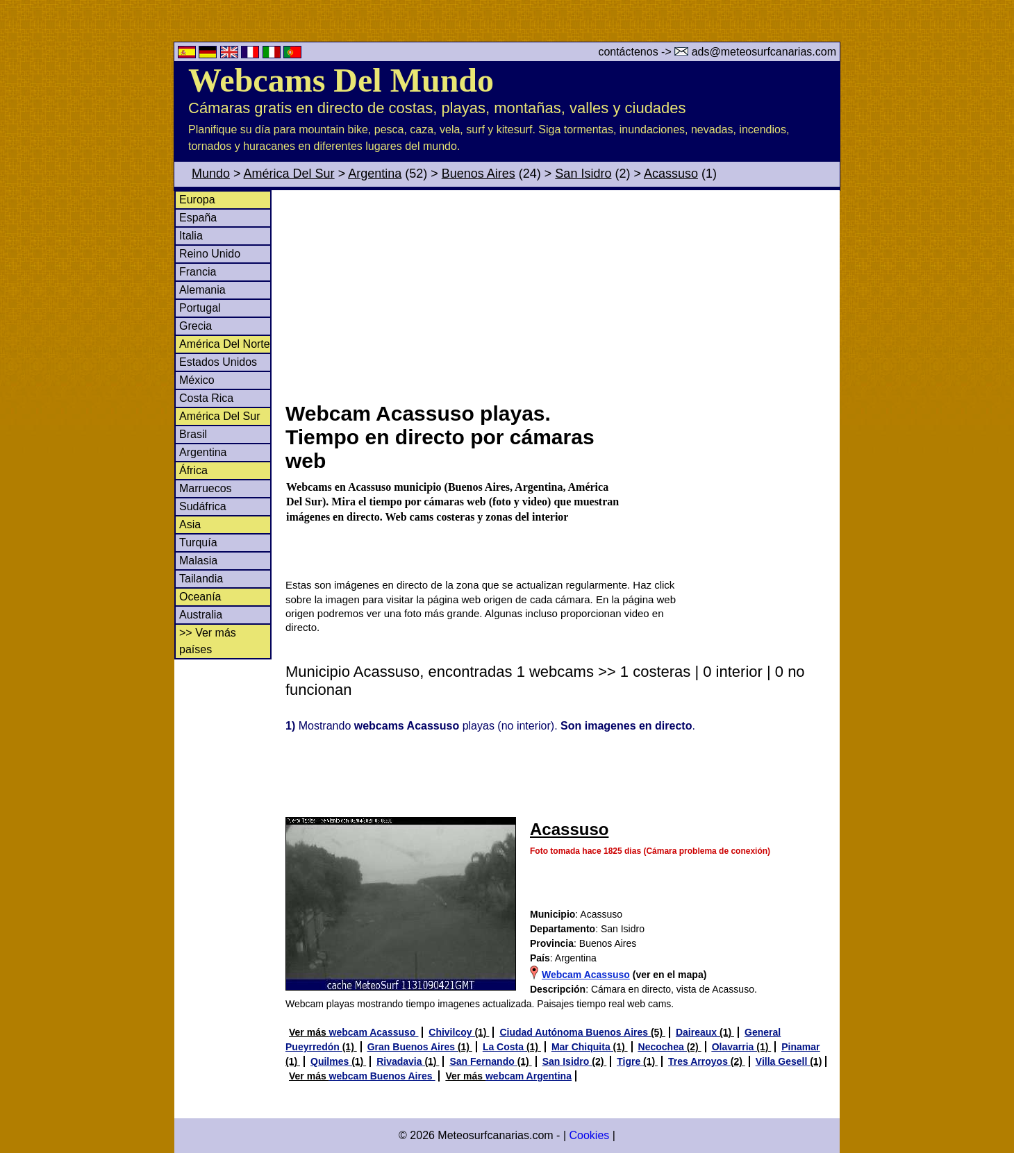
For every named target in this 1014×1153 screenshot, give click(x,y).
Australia (200, 615)
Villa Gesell (783, 1061)
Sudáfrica (202, 506)
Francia (197, 272)
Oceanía (200, 597)
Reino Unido (209, 254)
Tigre (630, 1061)
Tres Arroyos (699, 1061)
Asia (190, 524)
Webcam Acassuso (586, 974)
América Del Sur (289, 173)
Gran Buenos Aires (412, 1046)
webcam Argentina (528, 1076)
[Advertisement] (562, 294)
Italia (191, 236)
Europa (197, 199)
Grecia (195, 326)
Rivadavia (400, 1061)
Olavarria (734, 1046)
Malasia (198, 560)
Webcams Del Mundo (341, 80)
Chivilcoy (451, 1032)
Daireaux (698, 1032)
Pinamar (800, 1046)
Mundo (211, 173)
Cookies (589, 1135)
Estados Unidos (218, 362)
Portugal (200, 308)
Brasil (193, 434)
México (197, 380)
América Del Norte (224, 344)
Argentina (374, 173)
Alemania (202, 290)
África (193, 470)
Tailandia (201, 578)
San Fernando (483, 1061)
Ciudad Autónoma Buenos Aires (575, 1032)
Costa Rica (206, 398)
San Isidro (583, 173)
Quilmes (330, 1061)
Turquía (198, 542)
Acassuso (671, 173)
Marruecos (205, 488)
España (198, 218)
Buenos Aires (478, 173)
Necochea (662, 1046)
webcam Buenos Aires (382, 1076)
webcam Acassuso (374, 1032)
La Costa (504, 1046)
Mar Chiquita (582, 1046)
